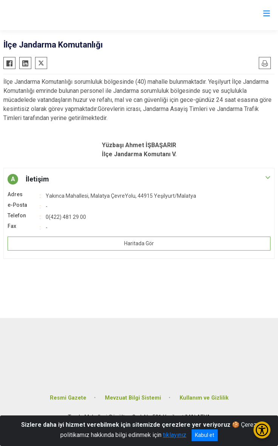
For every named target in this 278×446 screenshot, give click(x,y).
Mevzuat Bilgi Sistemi (133, 398)
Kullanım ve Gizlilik (204, 398)
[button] (139, 179)
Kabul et (204, 435)
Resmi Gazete (68, 398)
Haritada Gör (139, 243)
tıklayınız (174, 434)
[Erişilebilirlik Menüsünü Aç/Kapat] (261, 429)
